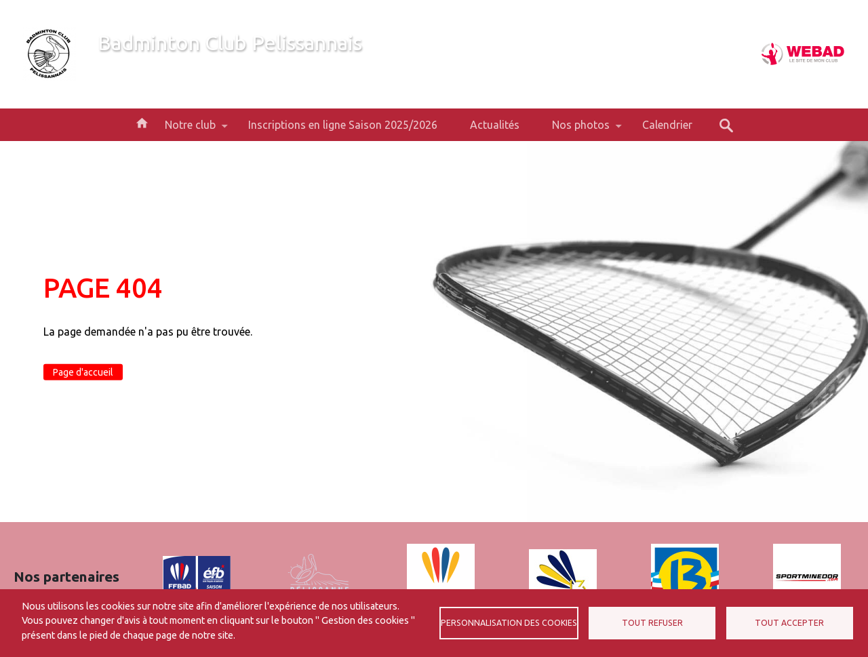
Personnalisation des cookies (509, 622)
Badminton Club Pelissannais (230, 42)
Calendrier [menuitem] (667, 125)
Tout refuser (652, 622)
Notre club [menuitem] (190, 130)
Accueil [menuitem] (142, 122)
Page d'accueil (83, 372)
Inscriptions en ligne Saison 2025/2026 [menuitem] (342, 125)
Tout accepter (789, 622)
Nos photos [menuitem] (581, 130)
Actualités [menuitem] (494, 125)
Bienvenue (122, 66)
